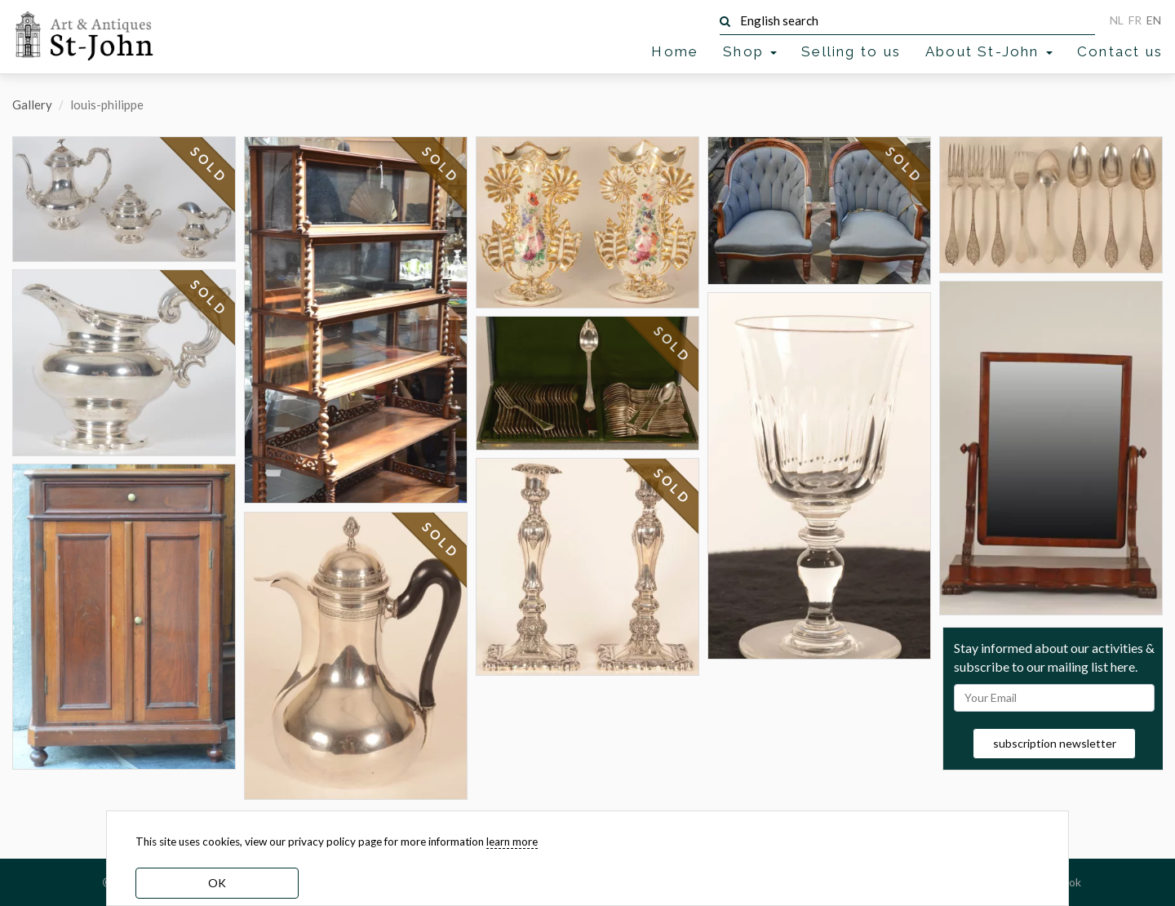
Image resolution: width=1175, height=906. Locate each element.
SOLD (209, 165)
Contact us (1120, 51)
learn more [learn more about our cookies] (512, 841)
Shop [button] (750, 51)
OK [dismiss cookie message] (217, 883)
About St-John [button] (989, 51)
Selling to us (851, 51)
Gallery (32, 104)
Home (674, 51)
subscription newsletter (1054, 743)
